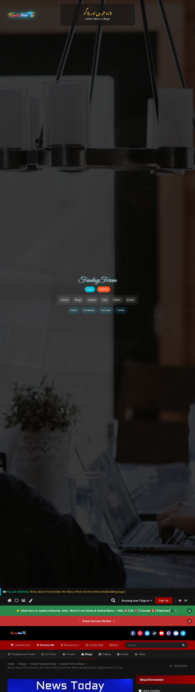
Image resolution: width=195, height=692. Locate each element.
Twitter (120, 310)
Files (105, 299)
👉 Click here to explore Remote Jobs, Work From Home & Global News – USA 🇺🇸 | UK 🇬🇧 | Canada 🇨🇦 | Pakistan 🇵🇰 (94, 610)
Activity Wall (95, 645)
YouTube (106, 310)
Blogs (78, 299)
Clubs (141, 654)
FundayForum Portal (23, 654)
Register (103, 289)
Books (130, 299)
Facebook (89, 310)
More (115, 645)
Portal (74, 310)
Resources (71, 645)
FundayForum (97, 280)
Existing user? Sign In (137, 600)
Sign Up (164, 600)
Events (124, 654)
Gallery (92, 299)
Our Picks (50, 654)
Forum (64, 299)
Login (90, 289)
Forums (70, 654)
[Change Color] (30, 600)
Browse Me (47, 646)
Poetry (117, 299)
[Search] (143, 645)
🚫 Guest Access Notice (94, 621)
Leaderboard (22, 645)
